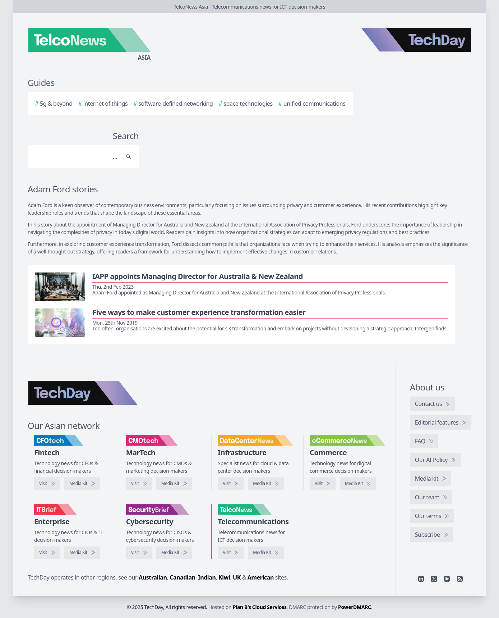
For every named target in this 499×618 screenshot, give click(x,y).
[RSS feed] (460, 579)
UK (237, 577)
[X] (434, 579)
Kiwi (224, 577)
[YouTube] (447, 579)
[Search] (76, 156)
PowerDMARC (354, 607)
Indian (207, 577)
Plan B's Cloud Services (260, 607)
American (261, 577)
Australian (153, 577)
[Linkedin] (421, 579)
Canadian (182, 577)
